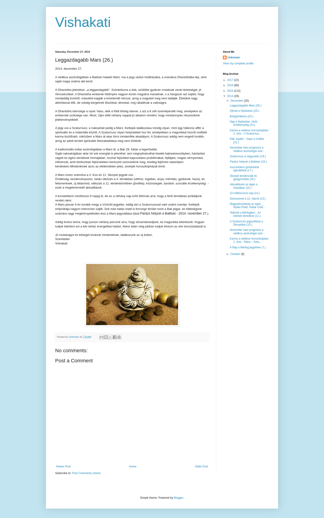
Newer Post (63, 466)
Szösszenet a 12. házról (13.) (248, 198)
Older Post (201, 466)
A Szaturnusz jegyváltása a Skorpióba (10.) (246, 223)
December (237, 100)
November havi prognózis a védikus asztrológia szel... (247, 231)
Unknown (233, 57)
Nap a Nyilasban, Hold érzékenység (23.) (243, 123)
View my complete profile (238, 63)
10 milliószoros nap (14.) (245, 193)
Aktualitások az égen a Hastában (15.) (244, 186)
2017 (230, 80)
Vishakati (83, 22)
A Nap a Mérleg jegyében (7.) (248, 247)
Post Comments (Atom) (86, 473)
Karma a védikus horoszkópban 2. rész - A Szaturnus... (249, 132)
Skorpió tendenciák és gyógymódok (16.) (243, 177)
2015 (230, 90)
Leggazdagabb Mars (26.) (245, 105)
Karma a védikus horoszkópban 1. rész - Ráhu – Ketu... (249, 240)
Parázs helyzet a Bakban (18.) (248, 161)
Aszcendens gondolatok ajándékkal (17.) (244, 169)
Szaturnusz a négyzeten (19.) (248, 156)
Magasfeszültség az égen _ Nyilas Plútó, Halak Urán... (247, 205)
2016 (230, 85)
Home (132, 466)
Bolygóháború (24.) (241, 116)
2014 (230, 96)
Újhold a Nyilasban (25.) (244, 110)
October (235, 254)
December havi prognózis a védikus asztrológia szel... (247, 149)
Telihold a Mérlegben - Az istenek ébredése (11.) (245, 214)
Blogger (178, 497)
